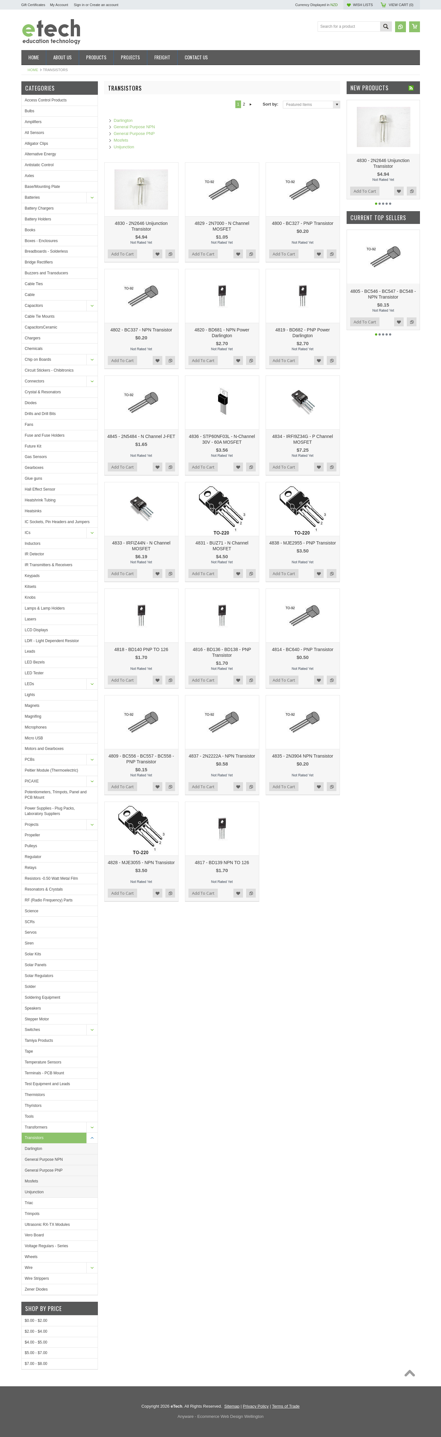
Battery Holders (38, 219)
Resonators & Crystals (44, 889)
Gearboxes (34, 467)
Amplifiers (33, 122)
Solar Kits (33, 954)
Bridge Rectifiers (39, 262)
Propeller (32, 835)
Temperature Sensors (43, 1062)
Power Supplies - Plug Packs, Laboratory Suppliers (50, 811)
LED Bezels (35, 662)
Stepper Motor (37, 1019)
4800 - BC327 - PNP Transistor (303, 223)
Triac (29, 1203)
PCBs (30, 759)
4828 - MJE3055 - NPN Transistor (141, 862)
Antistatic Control (39, 165)
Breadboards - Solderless (46, 251)
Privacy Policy (256, 1406)
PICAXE (32, 781)
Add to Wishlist (157, 253)
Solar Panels (36, 965)
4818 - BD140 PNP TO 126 (141, 649)
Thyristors (33, 1105)
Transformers (36, 1127)
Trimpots (32, 1213)
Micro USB (34, 738)
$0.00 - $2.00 (36, 1320)
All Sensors (34, 132)
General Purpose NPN (44, 1159)
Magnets (32, 705)
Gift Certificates (33, 5)
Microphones (36, 727)
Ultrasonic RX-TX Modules (47, 1224)
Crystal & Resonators (43, 392)
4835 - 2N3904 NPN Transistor (302, 756)
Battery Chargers (39, 208)
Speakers (33, 1008)
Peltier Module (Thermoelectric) (51, 770)
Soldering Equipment (42, 997)
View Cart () (401, 5)
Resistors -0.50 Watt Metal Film (51, 878)
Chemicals (34, 348)
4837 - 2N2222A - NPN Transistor (222, 756)
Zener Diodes (36, 1289)
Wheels (31, 1257)
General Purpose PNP (44, 1170)
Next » (250, 104)
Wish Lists (363, 5)
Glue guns (33, 478)
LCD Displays (36, 630)
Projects (32, 824)
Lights (30, 695)
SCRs (30, 922)
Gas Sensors (36, 457)
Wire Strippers (37, 1278)
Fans (29, 424)
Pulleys (31, 846)
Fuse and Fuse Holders (45, 435)
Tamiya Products (39, 1040)
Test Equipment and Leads (47, 1084)
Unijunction (34, 1192)
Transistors (34, 1138)
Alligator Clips (36, 143)
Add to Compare (170, 253)
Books (30, 230)
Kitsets (30, 586)
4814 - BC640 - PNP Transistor (303, 649)
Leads (30, 651)
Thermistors (35, 1095)
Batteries (32, 197)
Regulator (33, 857)
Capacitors (34, 305)
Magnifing (33, 716)
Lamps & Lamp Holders (45, 608)
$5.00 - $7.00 (36, 1353)
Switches (32, 1029)
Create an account (104, 5)
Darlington (33, 1148)
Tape (29, 1051)
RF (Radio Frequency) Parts (49, 900)
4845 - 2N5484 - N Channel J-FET (141, 436)
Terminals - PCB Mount (44, 1073)
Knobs (30, 597)
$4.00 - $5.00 (36, 1342)
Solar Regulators (39, 976)
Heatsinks (33, 511)
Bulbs (29, 111)
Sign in (79, 5)
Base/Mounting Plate (42, 186)
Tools (29, 1116)
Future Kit (33, 446)
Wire (29, 1267)
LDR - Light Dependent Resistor (52, 641)
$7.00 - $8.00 (36, 1363)
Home (33, 70)
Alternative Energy (40, 154)
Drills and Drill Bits (40, 413)
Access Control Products (46, 100)
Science (32, 911)
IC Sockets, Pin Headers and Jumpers (57, 522)
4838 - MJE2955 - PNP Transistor (302, 542)
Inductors (32, 543)
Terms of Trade (286, 1406)
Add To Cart (122, 254)
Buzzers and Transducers (46, 273)
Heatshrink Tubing (40, 500)
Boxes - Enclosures (41, 241)
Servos (31, 932)
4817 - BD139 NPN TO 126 (222, 862)
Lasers (30, 619)
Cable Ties (34, 284)
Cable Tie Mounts (40, 316)
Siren (29, 943)
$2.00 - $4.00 (36, 1331)
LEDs (29, 684)
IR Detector (34, 554)
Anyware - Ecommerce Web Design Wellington (221, 1416)
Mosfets (31, 1181)
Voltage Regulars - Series (46, 1246)
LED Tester (34, 673)
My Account (59, 5)
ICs (28, 532)
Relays (31, 867)
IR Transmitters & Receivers (48, 565)
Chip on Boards (38, 359)
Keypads (32, 576)
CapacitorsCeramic (41, 327)
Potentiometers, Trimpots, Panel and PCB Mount (56, 795)
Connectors (34, 381)
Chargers (32, 338)
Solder (30, 986)
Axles (29, 176)
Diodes (31, 403)
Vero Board (34, 1235)
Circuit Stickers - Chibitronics (49, 370)
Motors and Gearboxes (44, 748)
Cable (30, 295)
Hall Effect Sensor (40, 489)
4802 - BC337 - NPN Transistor (141, 329)
